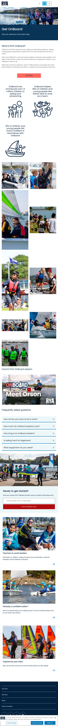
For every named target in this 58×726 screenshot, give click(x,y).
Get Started (29, 75)
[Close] (55, 718)
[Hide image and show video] (29, 390)
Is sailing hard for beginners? (17, 440)
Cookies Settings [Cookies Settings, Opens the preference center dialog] (11, 723)
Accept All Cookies (37, 723)
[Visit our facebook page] (4, 714)
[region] (29, 720)
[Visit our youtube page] (10, 714)
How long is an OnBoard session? (19, 433)
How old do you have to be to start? (20, 419)
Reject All (50, 723)
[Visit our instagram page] (16, 714)
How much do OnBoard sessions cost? (22, 426)
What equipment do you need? (18, 447)
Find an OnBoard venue (29, 506)
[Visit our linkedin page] (23, 714)
